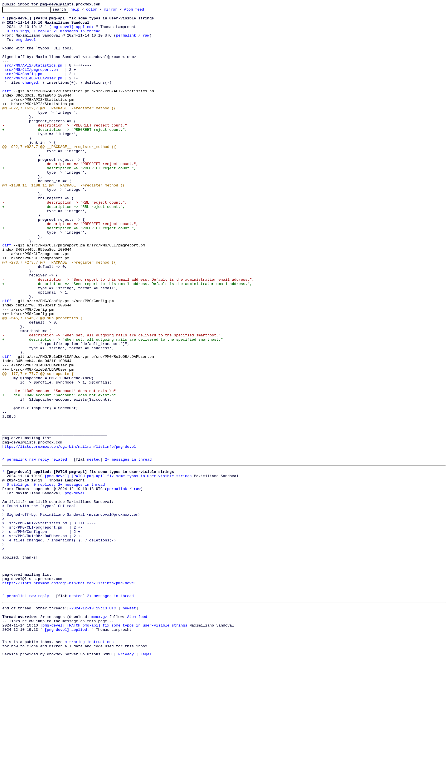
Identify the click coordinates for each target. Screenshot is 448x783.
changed (30, 97)
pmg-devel (26, 46)
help (83, 10)
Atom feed (143, 10)
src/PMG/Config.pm (24, 87)
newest (129, 725)
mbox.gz (99, 735)
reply (43, 550)
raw (146, 41)
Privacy (126, 778)
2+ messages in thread (128, 550)
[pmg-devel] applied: (71, 30)
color (100, 10)
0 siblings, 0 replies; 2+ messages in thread (56, 578)
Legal (146, 778)
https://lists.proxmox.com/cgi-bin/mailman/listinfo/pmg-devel (69, 534)
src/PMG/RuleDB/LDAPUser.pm (34, 92)
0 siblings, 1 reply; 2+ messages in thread (54, 36)
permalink (126, 41)
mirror (119, 10)
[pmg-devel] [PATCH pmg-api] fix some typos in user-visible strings (118, 568)
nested (93, 550)
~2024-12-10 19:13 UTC (92, 725)
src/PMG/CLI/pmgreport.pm (31, 82)
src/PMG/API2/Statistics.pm (34, 77)
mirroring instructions (89, 764)
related (59, 550)
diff (6, 108)
